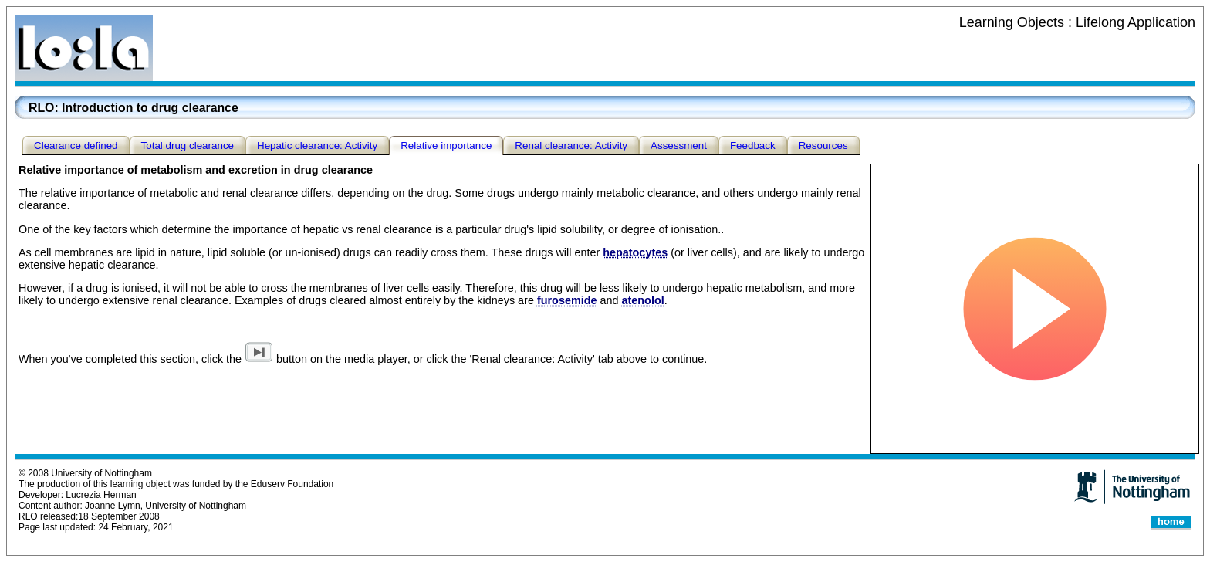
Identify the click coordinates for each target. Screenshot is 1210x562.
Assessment (679, 145)
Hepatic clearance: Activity (317, 145)
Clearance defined (76, 145)
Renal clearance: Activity (571, 145)
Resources (823, 145)
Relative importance (446, 145)
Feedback (753, 145)
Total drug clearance (187, 145)
